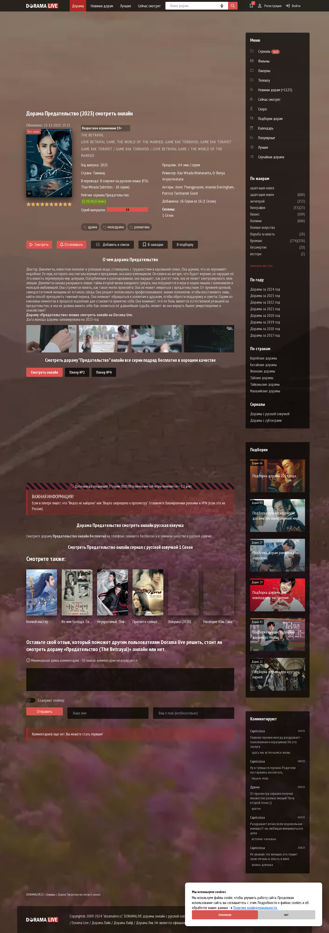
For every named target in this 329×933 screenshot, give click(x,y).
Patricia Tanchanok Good (180, 193)
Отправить (44, 711)
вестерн (269, 253)
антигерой (271, 201)
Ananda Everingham (219, 187)
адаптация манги (275, 194)
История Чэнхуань (264, 839)
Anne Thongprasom (189, 187)
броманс (270, 240)
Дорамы (78, 5)
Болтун (256, 809)
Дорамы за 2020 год (265, 315)
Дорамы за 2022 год (265, 302)
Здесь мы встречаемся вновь (271, 752)
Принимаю (224, 915)
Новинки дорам (102, 5)
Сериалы (50, 895)
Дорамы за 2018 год (265, 328)
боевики (269, 220)
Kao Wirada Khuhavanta (194, 172)
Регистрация (269, 5)
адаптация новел (276, 187)
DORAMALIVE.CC (35, 895)
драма (92, 226)
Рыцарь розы (260, 778)
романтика (141, 226)
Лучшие (125, 5)
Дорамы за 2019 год (265, 322)
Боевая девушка (262, 865)
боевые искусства (276, 227)
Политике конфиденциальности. (255, 907)
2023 (104, 164)
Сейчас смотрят (149, 5)
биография (271, 207)
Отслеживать (71, 244)
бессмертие (272, 247)
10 (69, 204)
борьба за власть (276, 234)
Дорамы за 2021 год (265, 308)
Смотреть (39, 244)
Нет (286, 915)
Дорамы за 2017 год (265, 335)
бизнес (268, 214)
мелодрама (116, 226)
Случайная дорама (271, 156)
